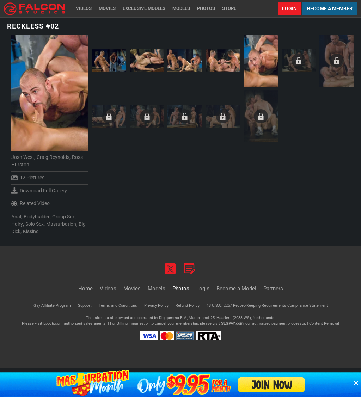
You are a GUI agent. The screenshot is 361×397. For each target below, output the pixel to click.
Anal (16, 216)
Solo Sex (34, 224)
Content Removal (324, 323)
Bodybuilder (37, 216)
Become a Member (330, 8)
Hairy (17, 224)
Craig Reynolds (53, 157)
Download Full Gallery (39, 190)
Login (289, 8)
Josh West (22, 157)
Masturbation (61, 224)
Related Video (30, 203)
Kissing (31, 231)
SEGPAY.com (232, 323)
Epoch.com (53, 323)
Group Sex (63, 216)
